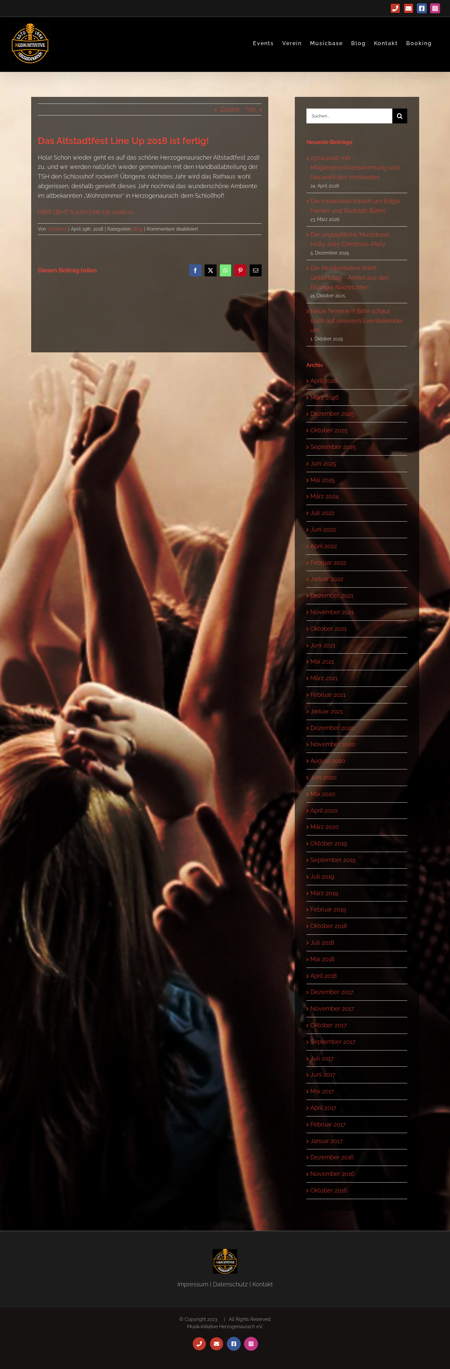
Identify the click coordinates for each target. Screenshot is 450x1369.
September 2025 (333, 446)
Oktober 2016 (328, 1190)
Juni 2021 (322, 645)
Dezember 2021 (331, 595)
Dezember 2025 (332, 413)
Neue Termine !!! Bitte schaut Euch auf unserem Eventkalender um (356, 321)
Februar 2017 (328, 1124)
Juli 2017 (322, 1058)
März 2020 (324, 826)
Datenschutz (230, 1284)
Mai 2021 (322, 661)
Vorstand (57, 229)
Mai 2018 (322, 959)
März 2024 (324, 496)
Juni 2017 (323, 1074)
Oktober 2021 (328, 628)
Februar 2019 (328, 909)
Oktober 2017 (328, 1025)
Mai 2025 (322, 479)
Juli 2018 (322, 942)
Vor (251, 109)
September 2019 (333, 859)
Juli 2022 (322, 512)
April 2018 (323, 975)
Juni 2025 (323, 463)
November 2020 (332, 744)
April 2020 (324, 810)
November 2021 (332, 612)
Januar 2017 (326, 1140)
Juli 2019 (322, 876)
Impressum (192, 1284)
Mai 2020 (322, 793)
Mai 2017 (322, 1091)
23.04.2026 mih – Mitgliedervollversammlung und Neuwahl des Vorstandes (354, 167)
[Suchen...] (349, 115)
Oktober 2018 (328, 925)
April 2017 (323, 1107)
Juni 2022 (323, 529)
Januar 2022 (326, 578)
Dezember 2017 (332, 991)
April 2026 (324, 380)
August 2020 (327, 760)
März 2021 (324, 678)
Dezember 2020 (332, 727)
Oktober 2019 (328, 843)
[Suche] (399, 115)
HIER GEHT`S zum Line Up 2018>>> (86, 211)
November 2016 (332, 1173)
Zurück (230, 109)
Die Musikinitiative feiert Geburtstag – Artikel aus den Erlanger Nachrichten (349, 277)
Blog (138, 229)
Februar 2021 (328, 694)
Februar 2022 (328, 562)
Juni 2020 (323, 777)
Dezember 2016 (332, 1157)
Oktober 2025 (329, 430)
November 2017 (332, 1008)
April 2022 (323, 545)
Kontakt (262, 1284)
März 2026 (324, 397)
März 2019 (324, 893)
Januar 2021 (326, 711)
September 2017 (332, 1041)
